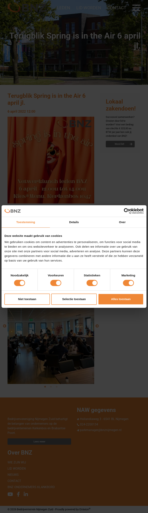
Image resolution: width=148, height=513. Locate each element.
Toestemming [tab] (25, 222)
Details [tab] (74, 222)
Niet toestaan (27, 299)
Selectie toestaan (74, 299)
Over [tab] (122, 222)
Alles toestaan (121, 299)
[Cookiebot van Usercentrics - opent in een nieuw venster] (127, 211)
